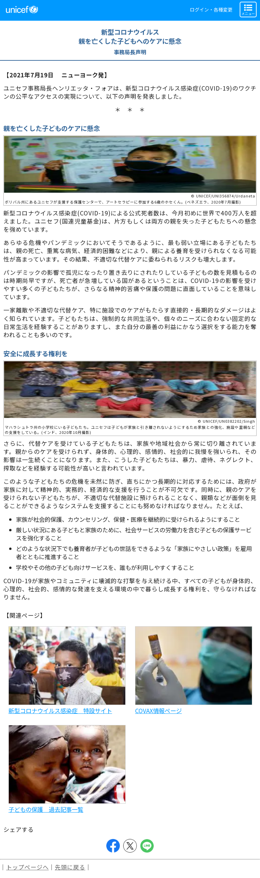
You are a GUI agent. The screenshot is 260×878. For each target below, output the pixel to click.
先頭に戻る (70, 867)
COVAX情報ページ (158, 710)
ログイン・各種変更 (211, 9)
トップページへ (27, 867)
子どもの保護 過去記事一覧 (45, 809)
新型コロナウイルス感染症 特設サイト (60, 710)
